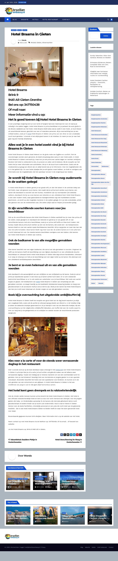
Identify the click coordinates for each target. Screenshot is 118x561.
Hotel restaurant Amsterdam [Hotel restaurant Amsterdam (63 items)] (99, 134)
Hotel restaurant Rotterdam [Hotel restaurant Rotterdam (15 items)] (99, 146)
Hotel (29, 134)
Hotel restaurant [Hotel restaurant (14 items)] (96, 130)
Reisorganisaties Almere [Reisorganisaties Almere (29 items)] (98, 178)
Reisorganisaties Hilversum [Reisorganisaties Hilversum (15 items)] (98, 247)
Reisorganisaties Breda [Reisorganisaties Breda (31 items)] (97, 204)
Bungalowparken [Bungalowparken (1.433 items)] (96, 115)
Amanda (75, 487)
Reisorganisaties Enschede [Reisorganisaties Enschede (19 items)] (98, 231)
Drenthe (14, 30)
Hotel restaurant (50, 19)
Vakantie (24, 19)
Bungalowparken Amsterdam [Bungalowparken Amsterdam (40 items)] (99, 118)
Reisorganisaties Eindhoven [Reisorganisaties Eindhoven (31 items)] (98, 227)
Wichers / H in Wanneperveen (43, 482)
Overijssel (44, 476)
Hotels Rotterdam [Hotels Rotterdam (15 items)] (96, 162)
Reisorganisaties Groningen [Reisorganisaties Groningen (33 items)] (98, 235)
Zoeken (106, 36)
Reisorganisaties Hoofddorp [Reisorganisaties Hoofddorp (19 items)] (98, 251)
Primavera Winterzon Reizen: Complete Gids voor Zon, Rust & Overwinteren (100, 64)
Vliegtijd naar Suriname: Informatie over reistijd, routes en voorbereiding (99, 73)
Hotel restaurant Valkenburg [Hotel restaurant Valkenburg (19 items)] (99, 150)
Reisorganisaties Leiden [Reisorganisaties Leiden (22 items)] (97, 255)
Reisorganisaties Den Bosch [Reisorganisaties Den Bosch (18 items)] (98, 212)
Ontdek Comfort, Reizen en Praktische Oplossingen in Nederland (100, 93)
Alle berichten (15, 547)
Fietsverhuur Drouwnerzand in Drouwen (71, 483)
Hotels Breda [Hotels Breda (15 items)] (95, 158)
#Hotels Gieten (36, 42)
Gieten (19, 30)
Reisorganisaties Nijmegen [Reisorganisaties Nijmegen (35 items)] (98, 263)
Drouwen (70, 478)
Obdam (25, 478)
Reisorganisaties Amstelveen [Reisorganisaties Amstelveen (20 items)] (99, 192)
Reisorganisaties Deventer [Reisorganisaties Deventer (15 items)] (98, 219)
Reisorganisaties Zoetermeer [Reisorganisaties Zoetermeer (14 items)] (99, 279)
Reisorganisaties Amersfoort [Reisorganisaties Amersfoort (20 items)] (99, 188)
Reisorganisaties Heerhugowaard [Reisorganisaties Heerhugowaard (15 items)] (100, 243)
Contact (66, 19)
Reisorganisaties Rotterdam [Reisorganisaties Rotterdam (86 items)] (99, 267)
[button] (108, 19)
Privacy (43, 547)
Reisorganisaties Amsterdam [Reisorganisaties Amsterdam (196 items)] (99, 196)
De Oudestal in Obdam (16, 482)
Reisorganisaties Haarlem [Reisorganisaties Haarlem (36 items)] (98, 239)
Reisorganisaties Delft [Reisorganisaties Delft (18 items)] (97, 208)
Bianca (11, 521)
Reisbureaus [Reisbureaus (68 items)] (105, 166)
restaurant (59, 370)
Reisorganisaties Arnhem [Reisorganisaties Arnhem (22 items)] (98, 200)
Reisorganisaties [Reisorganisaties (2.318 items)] (95, 170)
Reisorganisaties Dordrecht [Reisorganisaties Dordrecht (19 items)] (98, 223)
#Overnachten (47, 42)
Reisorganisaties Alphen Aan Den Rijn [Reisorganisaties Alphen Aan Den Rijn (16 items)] (100, 183)
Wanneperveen (39, 478)
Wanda (24, 40)
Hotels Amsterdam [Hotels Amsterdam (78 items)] (96, 154)
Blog (15, 19)
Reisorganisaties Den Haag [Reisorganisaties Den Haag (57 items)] (98, 216)
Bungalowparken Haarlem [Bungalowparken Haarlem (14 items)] (98, 122)
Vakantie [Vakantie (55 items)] (100, 283)
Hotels (35, 19)
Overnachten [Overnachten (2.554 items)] (94, 166)
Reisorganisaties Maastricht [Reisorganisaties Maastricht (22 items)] (99, 259)
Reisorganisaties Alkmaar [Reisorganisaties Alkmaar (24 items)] (98, 174)
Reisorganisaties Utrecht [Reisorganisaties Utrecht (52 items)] (98, 275)
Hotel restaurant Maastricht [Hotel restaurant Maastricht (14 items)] (99, 142)
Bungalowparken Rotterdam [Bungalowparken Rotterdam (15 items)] (99, 126)
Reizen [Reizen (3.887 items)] (93, 283)
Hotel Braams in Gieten (31, 34)
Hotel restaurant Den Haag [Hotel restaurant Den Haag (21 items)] (98, 138)
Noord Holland (18, 478)
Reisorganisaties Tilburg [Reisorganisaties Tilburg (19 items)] (98, 271)
